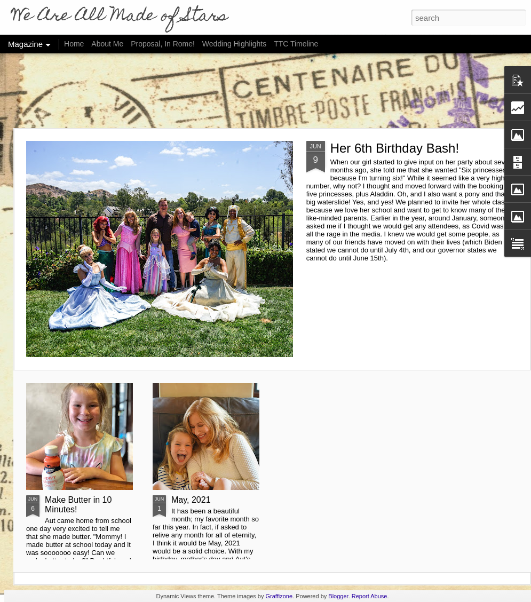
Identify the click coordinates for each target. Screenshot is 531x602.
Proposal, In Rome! (163, 43)
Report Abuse (369, 596)
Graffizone (279, 596)
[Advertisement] (265, 90)
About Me (107, 43)
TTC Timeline (296, 43)
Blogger (338, 596)
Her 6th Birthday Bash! (394, 148)
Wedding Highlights (235, 43)
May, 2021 (191, 499)
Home (74, 43)
